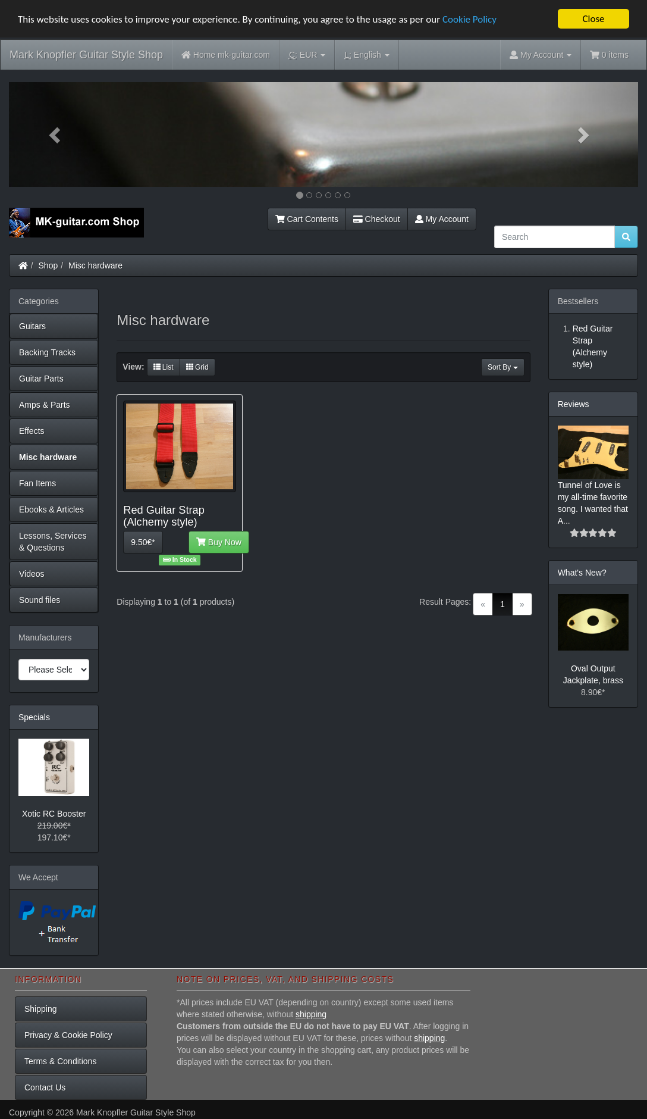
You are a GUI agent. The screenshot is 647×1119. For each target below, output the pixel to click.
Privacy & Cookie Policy (68, 1035)
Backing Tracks (47, 352)
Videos (32, 574)
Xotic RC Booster (54, 813)
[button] (56, 134)
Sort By (503, 367)
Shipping (40, 1009)
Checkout (376, 219)
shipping (311, 1014)
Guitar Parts (41, 378)
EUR (307, 55)
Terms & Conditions (60, 1061)
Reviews (573, 404)
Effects (32, 431)
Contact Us (44, 1087)
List (163, 367)
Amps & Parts (44, 405)
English (366, 55)
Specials (34, 717)
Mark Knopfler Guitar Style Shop (86, 55)
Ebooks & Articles (51, 509)
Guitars (32, 326)
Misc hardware (95, 265)
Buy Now (218, 542)
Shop (48, 265)
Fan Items (37, 483)
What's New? (582, 572)
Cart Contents (306, 219)
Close (593, 18)
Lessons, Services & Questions (53, 541)
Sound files (39, 600)
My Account (442, 219)
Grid (197, 367)
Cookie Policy (469, 19)
